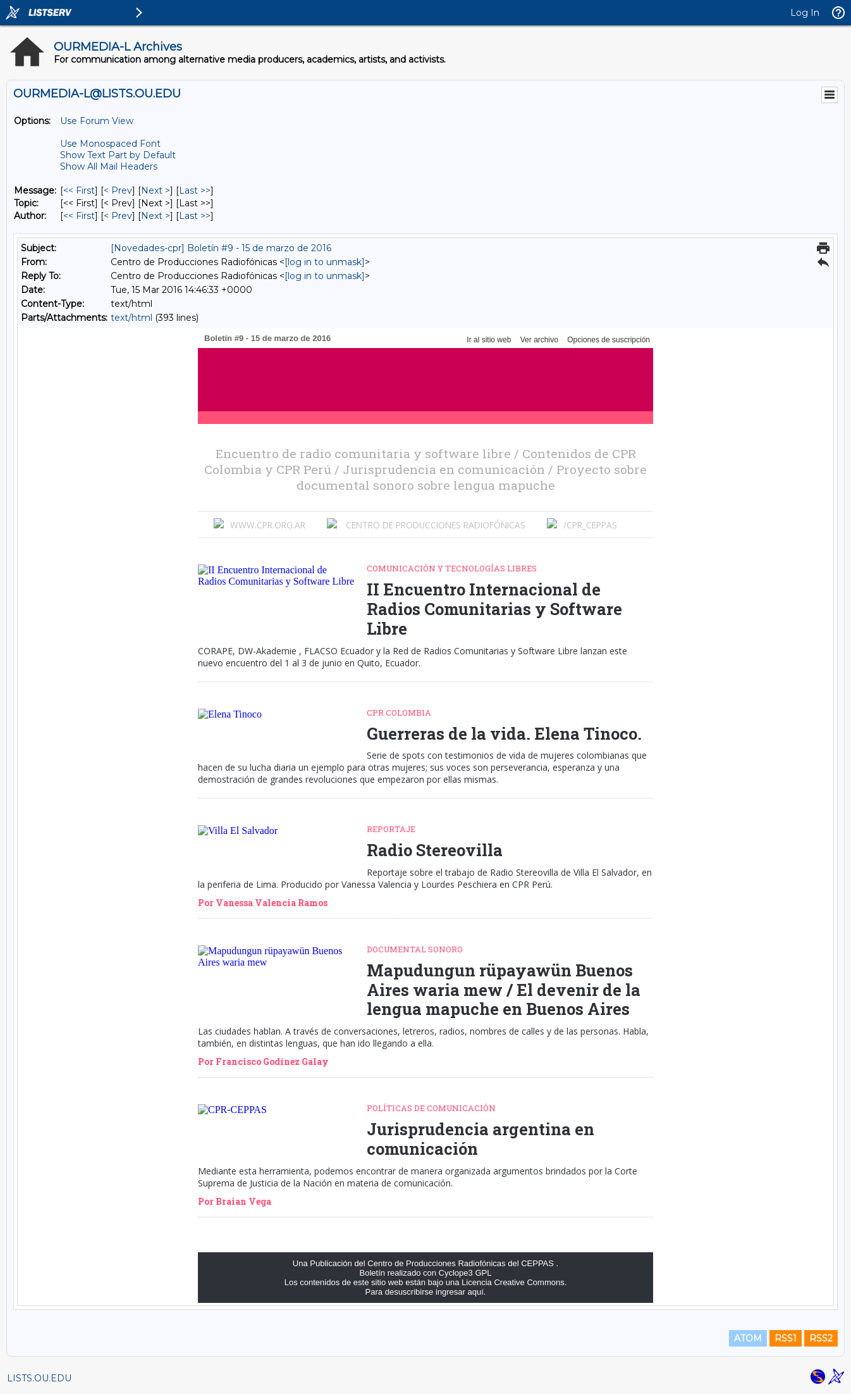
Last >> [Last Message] (195, 190)
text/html (131, 317)
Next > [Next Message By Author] (155, 215)
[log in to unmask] (325, 262)
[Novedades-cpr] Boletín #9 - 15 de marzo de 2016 (221, 248)
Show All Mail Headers (108, 166)
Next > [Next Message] (155, 190)
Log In (804, 12)
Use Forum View (96, 121)
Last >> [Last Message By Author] (195, 215)
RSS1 (785, 1338)
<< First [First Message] (79, 190)
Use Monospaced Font (110, 143)
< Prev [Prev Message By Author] (118, 215)
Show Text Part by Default (118, 155)
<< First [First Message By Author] (79, 215)
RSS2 (821, 1338)
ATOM (748, 1338)
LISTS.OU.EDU (39, 1378)
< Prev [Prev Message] (118, 190)
